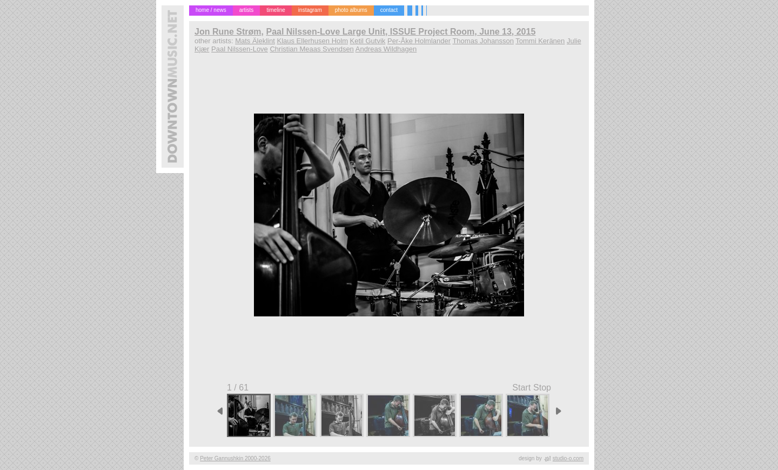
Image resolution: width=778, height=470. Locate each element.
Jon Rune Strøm (227, 31)
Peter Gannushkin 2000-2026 (235, 458)
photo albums (351, 10)
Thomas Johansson (482, 41)
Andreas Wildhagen (386, 49)
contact (389, 10)
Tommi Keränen (540, 41)
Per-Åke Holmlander (419, 41)
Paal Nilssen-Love (239, 49)
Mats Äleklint (255, 41)
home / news (211, 10)
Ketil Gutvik (368, 41)
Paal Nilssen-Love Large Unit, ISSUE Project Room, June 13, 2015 (400, 31)
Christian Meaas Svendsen (311, 49)
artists (246, 10)
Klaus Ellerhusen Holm (312, 41)
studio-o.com (568, 458)
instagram (310, 10)
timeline (275, 10)
